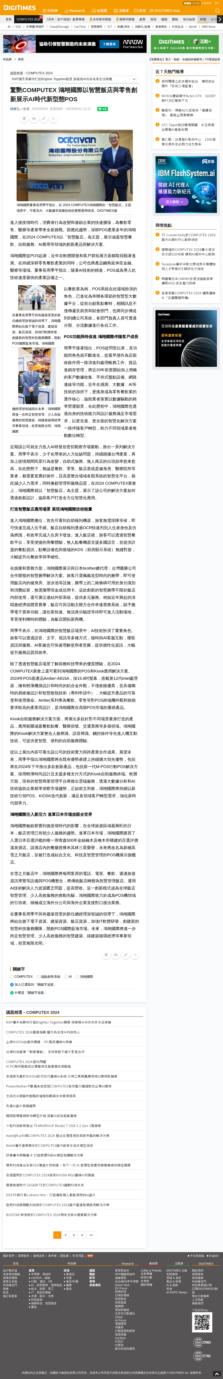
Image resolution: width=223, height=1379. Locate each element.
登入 (217, 3)
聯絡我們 (197, 1303)
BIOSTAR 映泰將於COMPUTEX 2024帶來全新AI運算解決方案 (51, 1214)
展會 (6, 1288)
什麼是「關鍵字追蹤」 (31, 992)
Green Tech (122, 1285)
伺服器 (119, 1327)
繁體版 (187, 3)
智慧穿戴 (120, 1334)
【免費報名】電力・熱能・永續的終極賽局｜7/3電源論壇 (184, 59)
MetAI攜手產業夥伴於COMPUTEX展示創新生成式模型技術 (49, 1145)
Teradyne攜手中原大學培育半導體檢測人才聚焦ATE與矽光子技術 (189, 266)
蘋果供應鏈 (125, 19)
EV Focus (121, 1288)
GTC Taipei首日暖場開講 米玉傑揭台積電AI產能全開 (188, 127)
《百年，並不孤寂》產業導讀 (65, 19)
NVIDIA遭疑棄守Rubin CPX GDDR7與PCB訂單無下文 (189, 98)
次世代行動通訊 (125, 1313)
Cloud (119, 1317)
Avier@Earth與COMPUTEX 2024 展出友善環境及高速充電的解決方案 (57, 1135)
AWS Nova (208, 26)
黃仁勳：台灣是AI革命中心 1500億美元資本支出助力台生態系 (189, 141)
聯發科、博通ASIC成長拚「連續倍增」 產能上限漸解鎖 (187, 112)
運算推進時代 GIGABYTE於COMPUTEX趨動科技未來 (45, 1185)
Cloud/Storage (59, 26)
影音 (139, 10)
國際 (69, 1285)
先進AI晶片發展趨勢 (21, 1105)
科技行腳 (146, 1277)
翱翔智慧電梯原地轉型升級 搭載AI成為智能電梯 (41, 1115)
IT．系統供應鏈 (41, 1292)
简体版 (196, 3)
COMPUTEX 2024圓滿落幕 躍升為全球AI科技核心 (43, 1032)
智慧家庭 (120, 1302)
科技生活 (177, 26)
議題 (164, 19)
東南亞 (70, 1274)
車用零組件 (122, 1270)
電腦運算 (120, 1323)
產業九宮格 (10, 1281)
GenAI (193, 26)
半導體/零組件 (35, 26)
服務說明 (38, 1255)
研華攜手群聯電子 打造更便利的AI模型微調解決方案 (44, 1155)
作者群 (145, 1281)
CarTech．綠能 (40, 1277)
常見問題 (78, 1255)
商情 (203, 19)
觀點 (175, 19)
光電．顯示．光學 (42, 1296)
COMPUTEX (23, 976)
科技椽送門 (10, 1285)
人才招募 (197, 1299)
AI (9, 26)
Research (74, 10)
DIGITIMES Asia (165, 10)
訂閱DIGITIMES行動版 (205, 1290)
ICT (110, 26)
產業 (142, 19)
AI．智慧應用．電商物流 (46, 1285)
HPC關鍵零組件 (125, 1274)
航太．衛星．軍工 (42, 1288)
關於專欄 (146, 1284)
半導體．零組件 (41, 1274)
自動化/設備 (142, 26)
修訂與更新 (10, 1296)
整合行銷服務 (200, 1296)
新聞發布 (23, 1255)
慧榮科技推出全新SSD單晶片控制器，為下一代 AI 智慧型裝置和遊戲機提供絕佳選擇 (68, 1165)
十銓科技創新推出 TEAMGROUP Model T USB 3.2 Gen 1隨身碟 (53, 1125)
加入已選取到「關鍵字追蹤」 (36, 984)
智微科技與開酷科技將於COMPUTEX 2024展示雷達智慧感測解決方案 (57, 1204)
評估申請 (206, 3)
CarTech (80, 26)
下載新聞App (200, 1310)
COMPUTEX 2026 (30, 18)
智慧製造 (120, 1298)
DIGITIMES (206, 1263)
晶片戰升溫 (10, 1270)
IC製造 (119, 1345)
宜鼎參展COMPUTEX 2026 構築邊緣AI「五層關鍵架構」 (189, 295)
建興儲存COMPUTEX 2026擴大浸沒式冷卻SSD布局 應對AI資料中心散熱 (188, 251)
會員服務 (197, 1277)
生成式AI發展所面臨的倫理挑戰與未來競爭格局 (41, 1096)
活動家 (121, 10)
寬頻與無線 (122, 1309)
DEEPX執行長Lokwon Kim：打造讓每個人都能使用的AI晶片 (51, 1195)
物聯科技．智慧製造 (44, 1303)
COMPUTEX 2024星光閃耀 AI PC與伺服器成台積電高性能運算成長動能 (38, 1064)
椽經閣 (99, 10)
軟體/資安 (123, 26)
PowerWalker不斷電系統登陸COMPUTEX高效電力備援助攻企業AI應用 (58, 1086)
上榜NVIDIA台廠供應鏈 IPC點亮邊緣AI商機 (39, 1042)
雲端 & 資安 (173, 1277)
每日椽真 (189, 19)
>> (91, 1235)
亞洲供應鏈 (122, 1295)
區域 (153, 19)
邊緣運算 (120, 1277)
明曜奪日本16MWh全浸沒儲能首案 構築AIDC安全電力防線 (187, 281)
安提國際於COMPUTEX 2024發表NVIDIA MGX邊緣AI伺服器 (50, 1175)
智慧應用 (96, 26)
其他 (169, 1288)
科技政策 (36, 1299)
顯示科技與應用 (125, 1348)
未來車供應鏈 (100, 19)
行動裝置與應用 (125, 1330)
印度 (69, 1277)
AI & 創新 (172, 1285)
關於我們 (8, 1255)
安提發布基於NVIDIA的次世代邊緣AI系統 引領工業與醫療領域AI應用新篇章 (61, 1076)
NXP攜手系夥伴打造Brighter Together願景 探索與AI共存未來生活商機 (58, 1022)
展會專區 (161, 26)
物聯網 (119, 1306)
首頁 (9, 19)
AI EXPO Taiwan (176, 1292)
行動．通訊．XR (41, 1281)
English (213, 1255)
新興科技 (120, 1291)
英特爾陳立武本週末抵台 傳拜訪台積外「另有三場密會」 (188, 83)
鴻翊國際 (86, 976)
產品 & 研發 (173, 1281)
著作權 (52, 1255)
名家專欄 (146, 1273)
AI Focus (120, 1320)
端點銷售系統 (50, 976)
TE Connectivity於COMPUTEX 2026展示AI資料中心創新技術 (189, 237)
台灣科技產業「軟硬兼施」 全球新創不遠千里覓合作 (45, 1051)
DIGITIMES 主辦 (176, 1270)
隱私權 (64, 1255)
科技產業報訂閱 (202, 1285)
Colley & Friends (151, 1270)
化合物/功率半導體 (126, 1281)
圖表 (34, 1307)
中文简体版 (197, 1255)
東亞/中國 (72, 1281)
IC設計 (119, 1341)
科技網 (50, 10)
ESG (18, 26)
